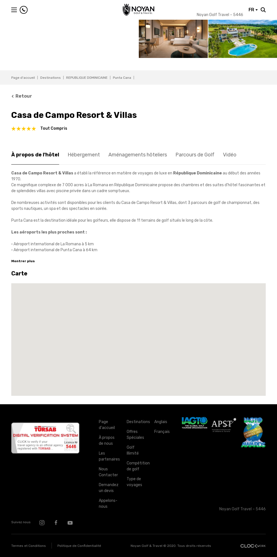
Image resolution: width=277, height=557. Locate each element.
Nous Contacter (108, 472)
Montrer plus (23, 261)
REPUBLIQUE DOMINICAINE (87, 78)
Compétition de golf (136, 466)
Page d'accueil (23, 78)
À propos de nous (107, 440)
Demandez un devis (108, 487)
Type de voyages (134, 482)
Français (162, 431)
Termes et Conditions (28, 546)
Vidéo (229, 155)
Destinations (50, 78)
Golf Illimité (133, 450)
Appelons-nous (108, 503)
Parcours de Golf (195, 155)
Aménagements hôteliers (137, 155)
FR (253, 9)
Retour (21, 96)
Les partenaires (108, 456)
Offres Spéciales (135, 434)
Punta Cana (122, 78)
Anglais (160, 421)
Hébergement (84, 155)
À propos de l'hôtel (35, 155)
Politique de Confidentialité (79, 546)
